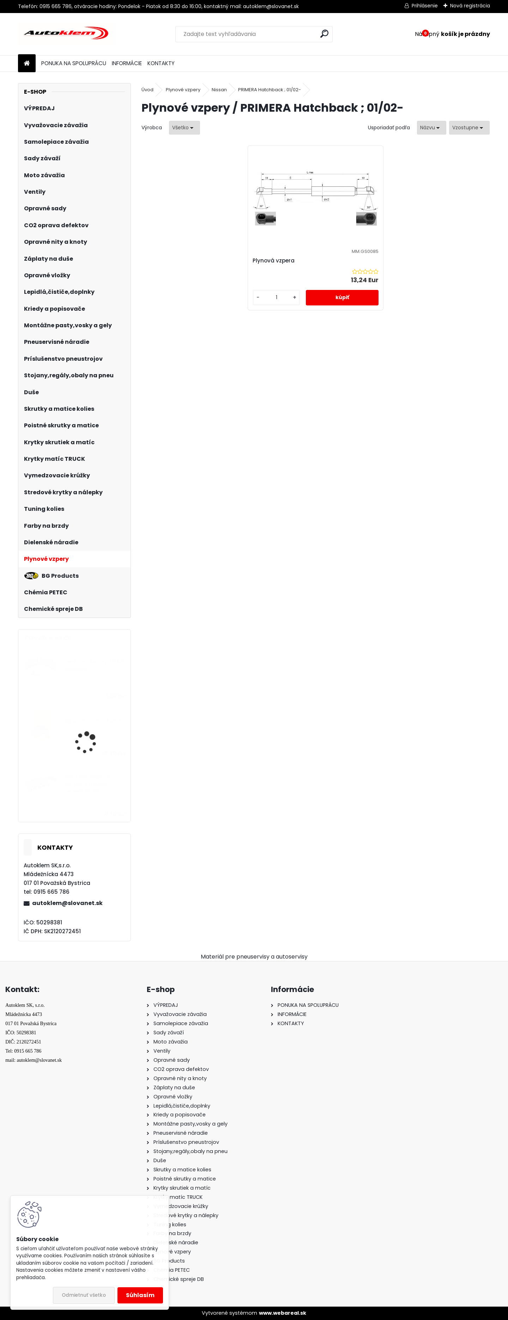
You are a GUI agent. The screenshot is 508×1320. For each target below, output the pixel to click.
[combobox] (431, 128)
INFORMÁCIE (127, 63)
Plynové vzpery (183, 89)
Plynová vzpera (301, 260)
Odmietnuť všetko (84, 1295)
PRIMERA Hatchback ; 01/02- (269, 89)
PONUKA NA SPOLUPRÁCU (73, 63)
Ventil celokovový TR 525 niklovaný (95, 666)
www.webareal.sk (282, 1312)
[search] (324, 34)
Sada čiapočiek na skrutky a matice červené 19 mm (87, 784)
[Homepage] (27, 64)
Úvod (147, 89)
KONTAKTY (161, 63)
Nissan (219, 89)
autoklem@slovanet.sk (67, 903)
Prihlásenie (425, 5)
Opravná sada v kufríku (94, 721)
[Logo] (66, 34)
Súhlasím (140, 1295)
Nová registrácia (470, 5)
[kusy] (293, 304)
